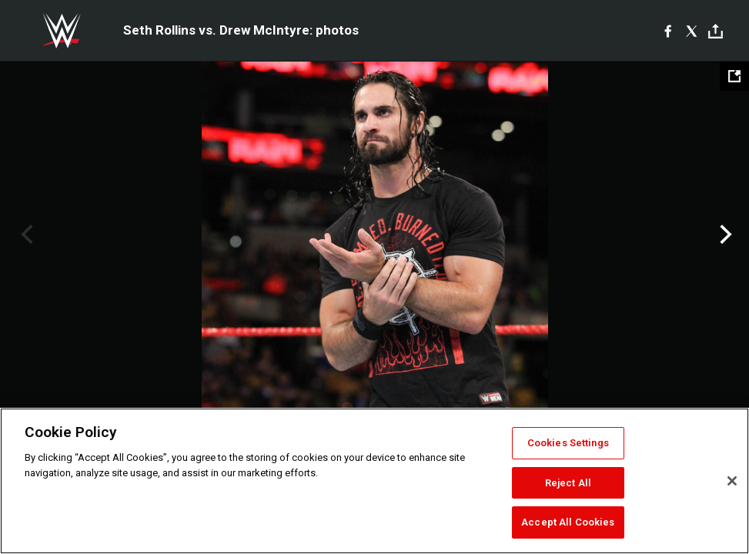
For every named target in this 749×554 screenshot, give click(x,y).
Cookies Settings (568, 443)
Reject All (568, 483)
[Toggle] (715, 31)
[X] (692, 30)
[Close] (732, 481)
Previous (25, 235)
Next (724, 235)
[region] (374, 481)
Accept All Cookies (567, 522)
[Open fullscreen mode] (734, 76)
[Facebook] (668, 30)
